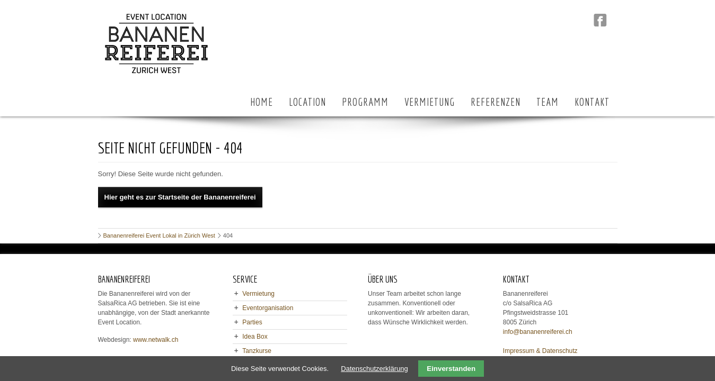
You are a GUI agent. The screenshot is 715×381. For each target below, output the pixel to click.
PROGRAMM (365, 102)
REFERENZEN (495, 102)
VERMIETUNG (429, 102)
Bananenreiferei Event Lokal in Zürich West (159, 235)
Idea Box (254, 336)
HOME (261, 102)
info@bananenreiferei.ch (537, 331)
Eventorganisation (267, 308)
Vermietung (258, 293)
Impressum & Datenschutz (540, 351)
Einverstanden (451, 369)
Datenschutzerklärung (374, 369)
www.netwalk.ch (155, 339)
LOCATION (307, 102)
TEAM (547, 102)
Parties (252, 322)
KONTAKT (592, 102)
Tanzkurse (256, 351)
